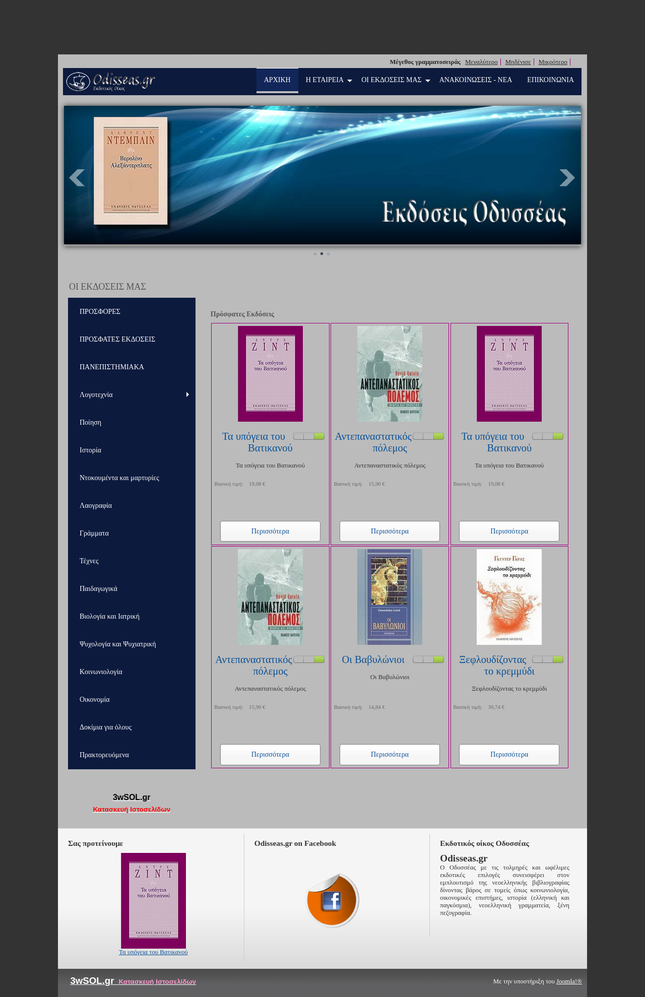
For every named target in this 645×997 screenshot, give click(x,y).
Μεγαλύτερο (481, 61)
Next (568, 177)
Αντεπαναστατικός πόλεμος (373, 442)
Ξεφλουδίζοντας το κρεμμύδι (497, 665)
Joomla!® (569, 981)
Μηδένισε (518, 61)
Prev (77, 177)
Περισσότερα (270, 531)
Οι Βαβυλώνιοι (373, 659)
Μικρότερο (553, 61)
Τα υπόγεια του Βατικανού (257, 442)
